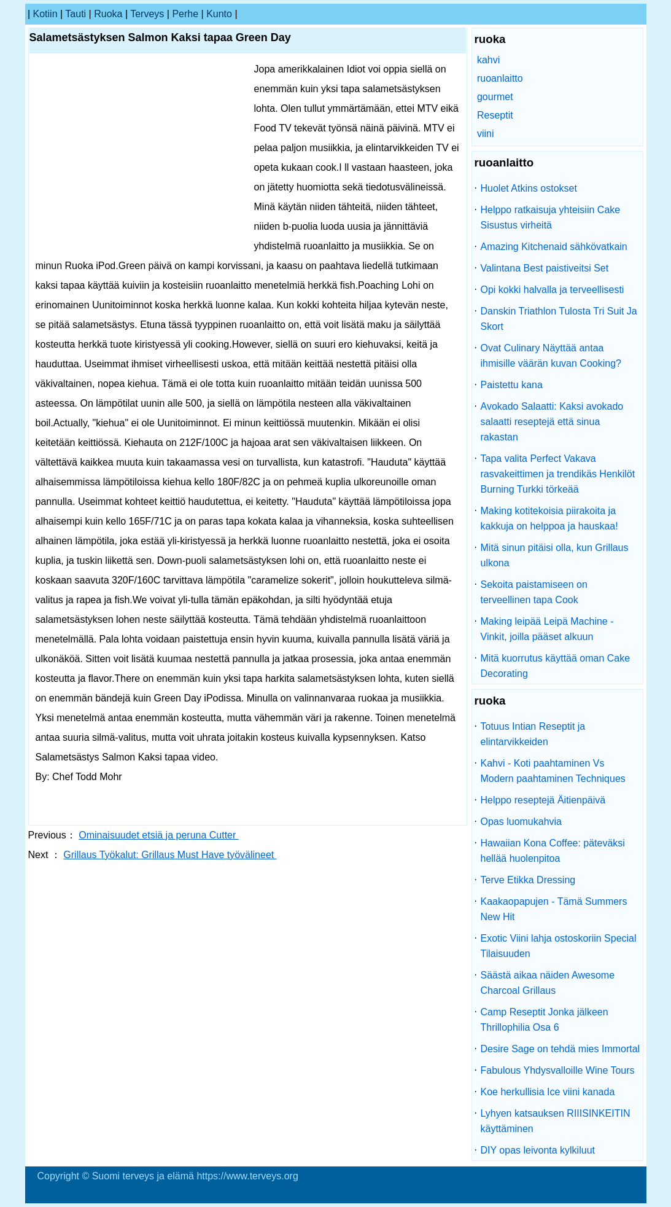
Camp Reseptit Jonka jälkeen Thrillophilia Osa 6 (544, 1020)
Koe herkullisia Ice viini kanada (548, 1092)
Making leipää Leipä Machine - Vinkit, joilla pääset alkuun (547, 629)
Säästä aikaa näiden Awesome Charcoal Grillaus (548, 983)
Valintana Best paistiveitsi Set (545, 268)
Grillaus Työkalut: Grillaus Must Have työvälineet (169, 855)
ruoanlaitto (500, 78)
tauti (75, 14)
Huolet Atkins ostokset (529, 188)
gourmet (495, 97)
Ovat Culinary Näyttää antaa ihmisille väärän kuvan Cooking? (551, 356)
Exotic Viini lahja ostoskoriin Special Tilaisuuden (559, 946)
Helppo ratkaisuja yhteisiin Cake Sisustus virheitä (551, 217)
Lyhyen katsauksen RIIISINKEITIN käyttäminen (555, 1121)
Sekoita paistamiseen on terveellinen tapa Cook (534, 592)
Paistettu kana (512, 385)
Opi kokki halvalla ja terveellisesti (552, 289)
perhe (185, 14)
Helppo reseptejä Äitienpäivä (543, 800)
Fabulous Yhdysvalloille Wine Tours (558, 1070)
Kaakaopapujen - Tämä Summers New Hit (554, 909)
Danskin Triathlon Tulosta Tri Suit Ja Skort (559, 319)
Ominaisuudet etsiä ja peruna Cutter (159, 835)
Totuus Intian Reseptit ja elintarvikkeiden (533, 734)
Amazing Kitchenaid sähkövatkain (554, 246)
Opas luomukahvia (521, 821)
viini (485, 133)
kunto (219, 14)
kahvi (488, 60)
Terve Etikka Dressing (528, 880)
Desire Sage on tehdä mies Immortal (560, 1049)
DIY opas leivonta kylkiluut (538, 1150)
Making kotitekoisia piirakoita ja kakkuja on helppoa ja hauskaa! (549, 518)
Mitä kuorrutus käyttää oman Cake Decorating (555, 666)
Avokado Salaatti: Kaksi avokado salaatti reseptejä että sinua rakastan (552, 421)
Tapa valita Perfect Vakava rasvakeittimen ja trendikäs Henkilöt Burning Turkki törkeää (558, 473)
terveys (147, 14)
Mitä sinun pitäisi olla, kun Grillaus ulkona (555, 555)
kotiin (45, 14)
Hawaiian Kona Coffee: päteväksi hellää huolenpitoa (553, 851)
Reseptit (495, 115)
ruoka (108, 14)
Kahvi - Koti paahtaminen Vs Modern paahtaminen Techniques (553, 771)
